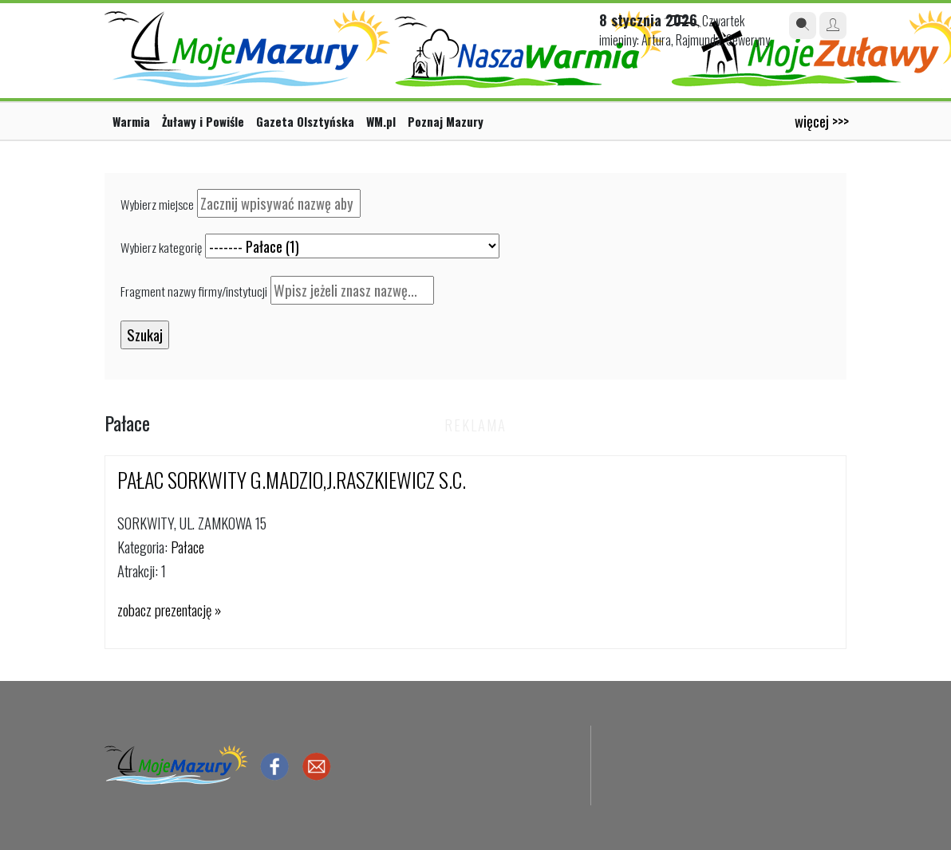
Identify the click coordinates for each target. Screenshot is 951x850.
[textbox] (279, 203)
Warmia (131, 121)
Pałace (187, 546)
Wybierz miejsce (157, 204)
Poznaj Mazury (445, 121)
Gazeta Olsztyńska (305, 121)
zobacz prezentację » (169, 609)
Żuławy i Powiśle (203, 121)
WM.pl (381, 121)
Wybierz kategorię (161, 247)
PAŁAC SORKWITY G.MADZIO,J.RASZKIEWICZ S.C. (291, 479)
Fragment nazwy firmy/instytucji (193, 291)
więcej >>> (822, 121)
